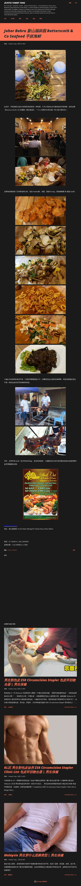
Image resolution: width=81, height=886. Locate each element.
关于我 (12, 18)
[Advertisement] (40, 609)
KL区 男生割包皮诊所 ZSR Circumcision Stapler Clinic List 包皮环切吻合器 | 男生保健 (38, 769)
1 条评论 (10, 794)
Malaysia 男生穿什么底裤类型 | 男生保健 (33, 855)
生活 (27, 18)
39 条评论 (10, 707)
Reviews (14, 550)
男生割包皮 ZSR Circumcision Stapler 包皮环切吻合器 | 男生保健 (40, 682)
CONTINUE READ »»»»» (70, 707)
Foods (10, 550)
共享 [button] (74, 550)
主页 (5, 18)
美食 (20, 18)
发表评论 (10, 875)
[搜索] (70, 3)
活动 (34, 18)
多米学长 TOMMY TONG (14, 3)
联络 (41, 18)
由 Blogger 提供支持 (40, 881)
